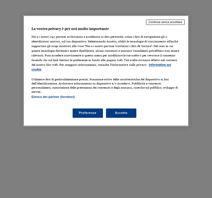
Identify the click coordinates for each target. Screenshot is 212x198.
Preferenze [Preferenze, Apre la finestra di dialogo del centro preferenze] (88, 113)
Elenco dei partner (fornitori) (53, 97)
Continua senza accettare (165, 22)
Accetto (121, 113)
